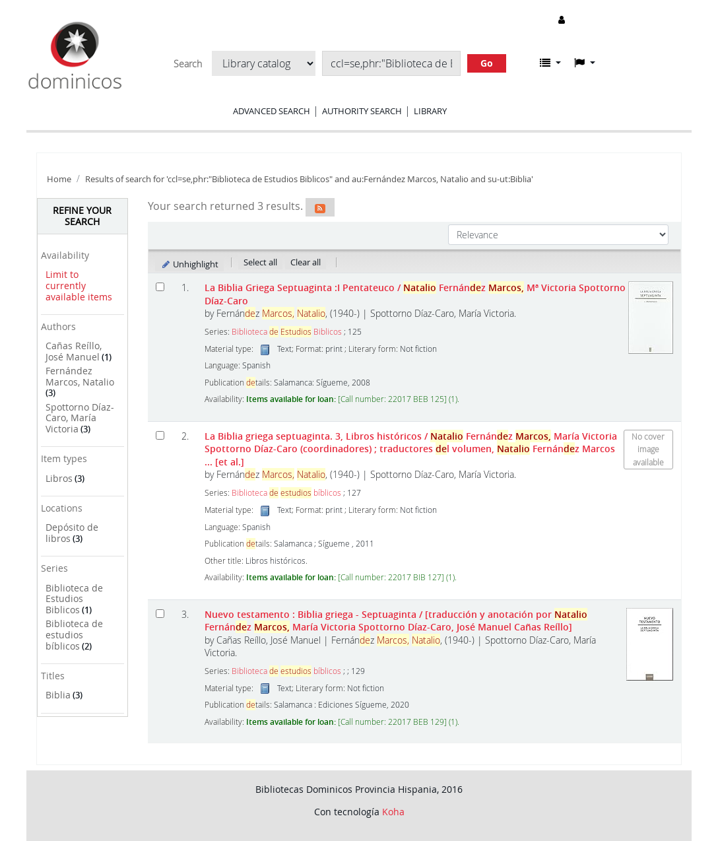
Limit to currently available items (79, 285)
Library (430, 111)
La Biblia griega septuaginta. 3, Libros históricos (411, 449)
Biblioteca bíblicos (286, 492)
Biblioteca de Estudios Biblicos (74, 599)
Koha (393, 811)
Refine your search (82, 216)
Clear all (305, 262)
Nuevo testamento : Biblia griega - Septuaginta (396, 620)
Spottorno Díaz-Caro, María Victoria (80, 418)
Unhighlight (189, 264)
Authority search (362, 111)
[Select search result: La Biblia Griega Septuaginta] (160, 287)
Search (188, 64)
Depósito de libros (72, 533)
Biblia (58, 695)
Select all (260, 262)
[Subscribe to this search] (320, 207)
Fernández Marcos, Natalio (80, 376)
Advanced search (271, 111)
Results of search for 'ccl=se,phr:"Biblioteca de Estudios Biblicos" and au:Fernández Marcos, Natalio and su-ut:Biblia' (309, 179)
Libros (59, 478)
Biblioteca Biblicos (287, 331)
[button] (550, 63)
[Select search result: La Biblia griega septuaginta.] (160, 435)
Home (59, 179)
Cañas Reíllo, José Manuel (74, 351)
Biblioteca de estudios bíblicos (74, 634)
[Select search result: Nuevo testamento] (160, 613)
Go (486, 63)
